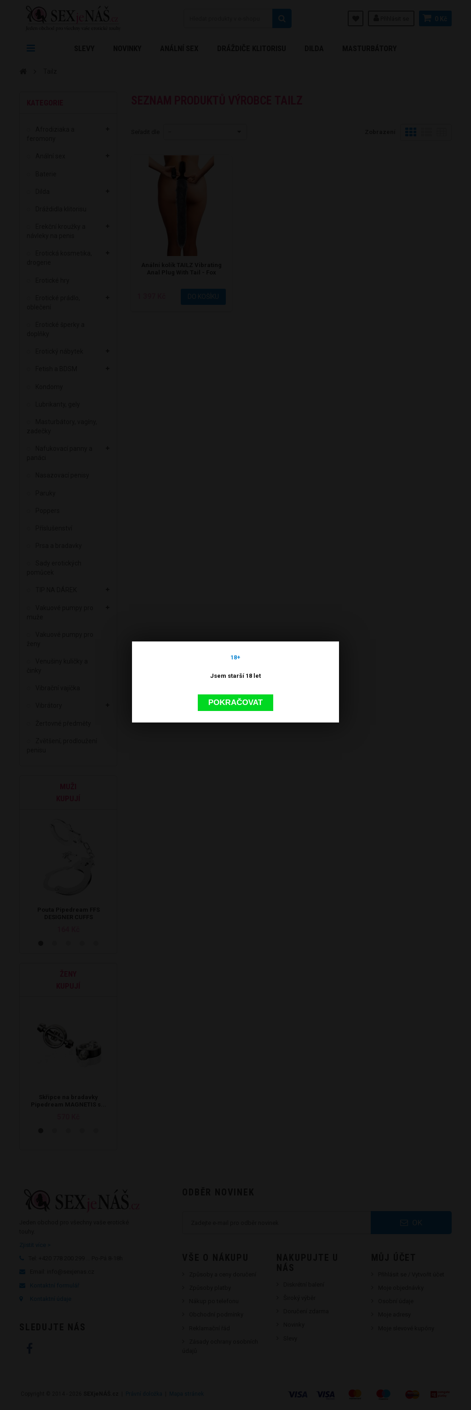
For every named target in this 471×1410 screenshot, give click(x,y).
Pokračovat (235, 594)
